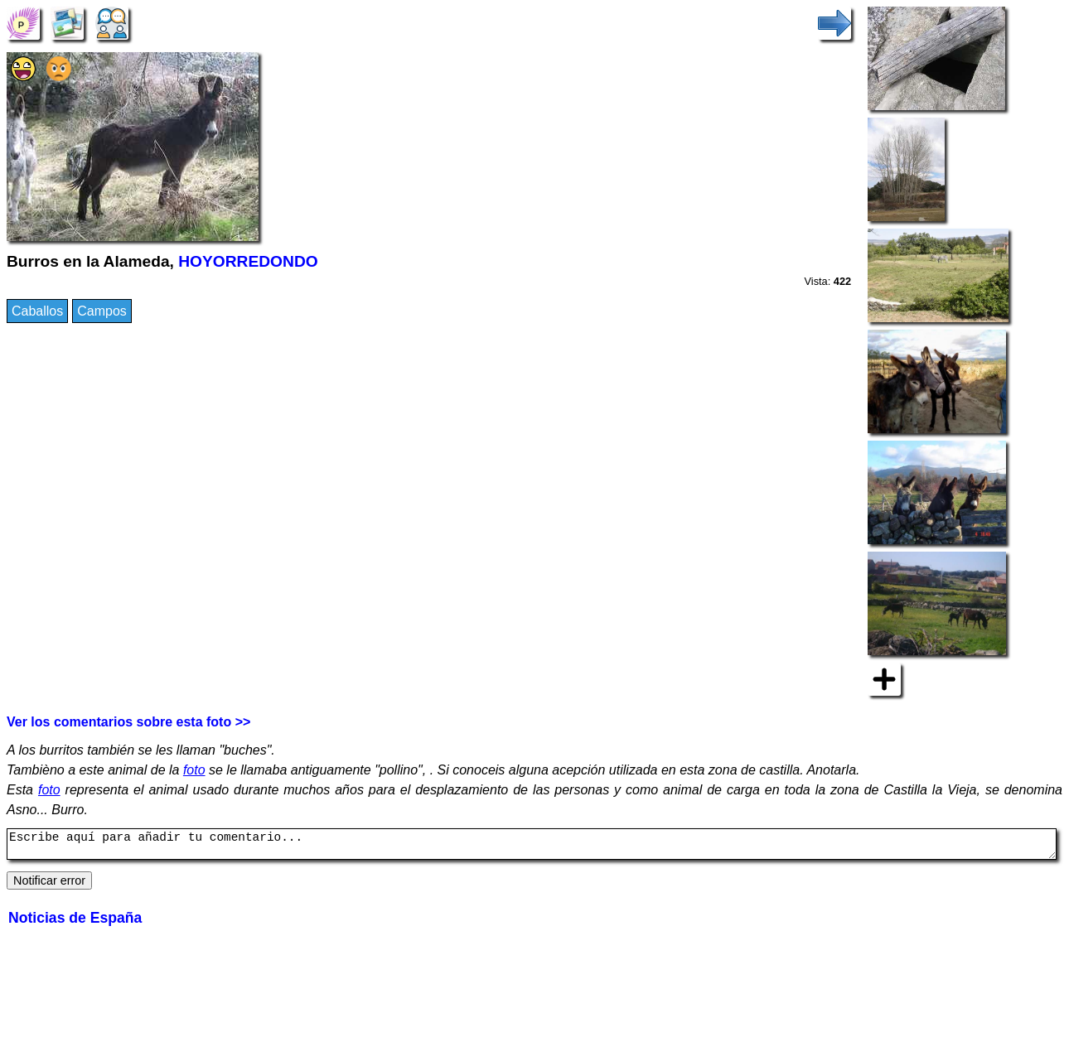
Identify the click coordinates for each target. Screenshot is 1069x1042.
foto (194, 770)
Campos (102, 311)
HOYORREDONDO (247, 261)
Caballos (37, 311)
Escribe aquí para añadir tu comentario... (532, 846)
